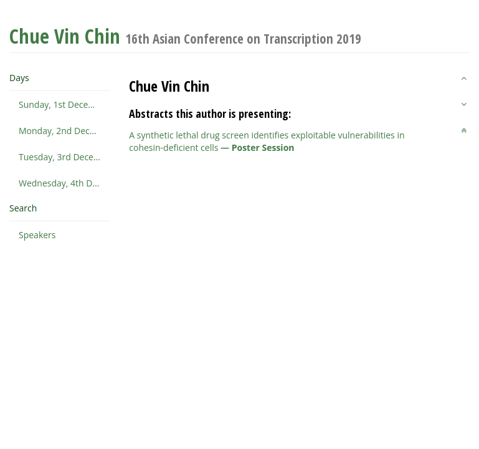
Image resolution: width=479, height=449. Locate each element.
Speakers (37, 235)
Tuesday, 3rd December (64, 157)
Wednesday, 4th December (64, 183)
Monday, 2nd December (64, 131)
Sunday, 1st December (64, 104)
